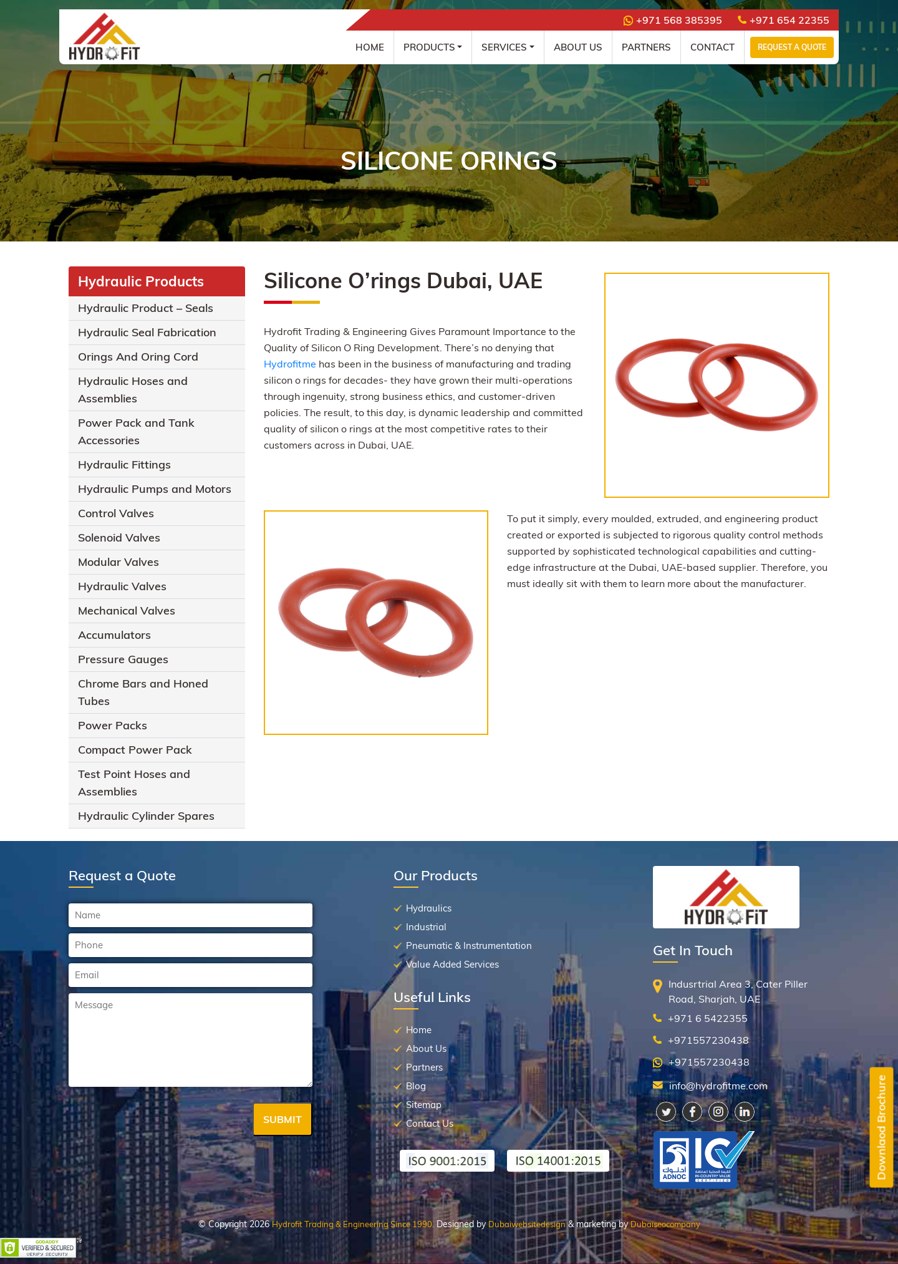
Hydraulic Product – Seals (145, 308)
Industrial (426, 927)
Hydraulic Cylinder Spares (146, 816)
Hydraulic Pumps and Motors (154, 489)
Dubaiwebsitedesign (527, 1224)
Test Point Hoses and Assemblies (134, 783)
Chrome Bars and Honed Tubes (143, 692)
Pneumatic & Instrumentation (469, 945)
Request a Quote (792, 47)
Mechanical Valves (126, 610)
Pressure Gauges (123, 659)
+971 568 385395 (673, 20)
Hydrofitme (291, 363)
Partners (646, 47)
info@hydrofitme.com (718, 1085)
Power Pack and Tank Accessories (136, 431)
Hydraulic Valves (122, 586)
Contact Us (429, 1123)
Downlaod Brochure (881, 1127)
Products (429, 47)
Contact (712, 47)
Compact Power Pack (135, 749)
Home (369, 47)
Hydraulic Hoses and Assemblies (133, 390)
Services (504, 47)
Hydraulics (428, 908)
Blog (416, 1086)
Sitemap (424, 1105)
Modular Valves (118, 562)
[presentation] (163, 1120)
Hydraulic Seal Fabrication (147, 332)
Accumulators (114, 635)
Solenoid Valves (119, 537)
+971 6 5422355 (708, 1018)
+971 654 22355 (783, 20)
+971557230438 (708, 1040)
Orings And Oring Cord (138, 356)
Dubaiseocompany (665, 1224)
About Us (578, 47)
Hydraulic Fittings (124, 464)
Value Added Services (452, 964)
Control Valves (116, 513)
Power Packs (112, 725)
